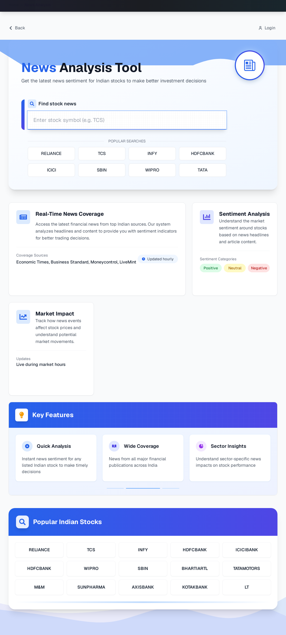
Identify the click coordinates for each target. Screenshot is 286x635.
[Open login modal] (266, 28)
